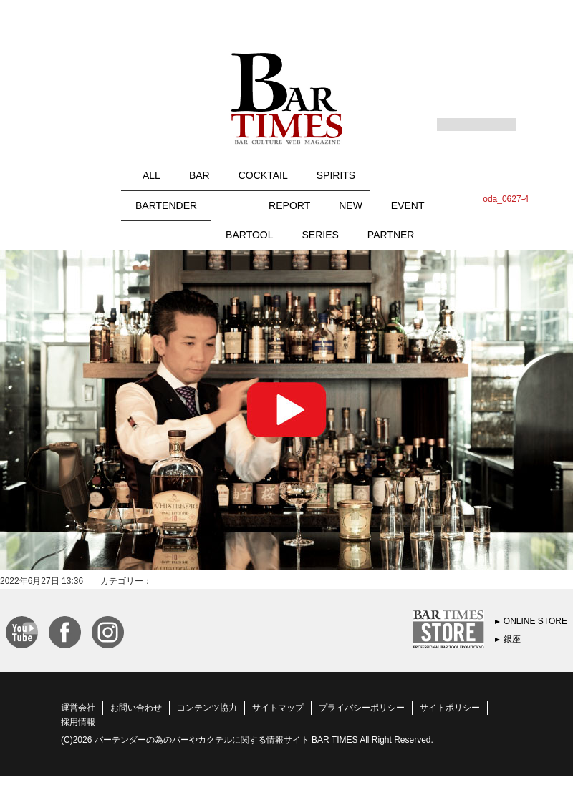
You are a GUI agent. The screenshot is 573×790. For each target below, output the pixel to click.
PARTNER (391, 234)
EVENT (408, 205)
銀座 (512, 639)
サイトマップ (278, 708)
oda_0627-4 (506, 199)
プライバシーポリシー (362, 708)
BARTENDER (166, 205)
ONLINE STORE (535, 621)
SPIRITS (336, 175)
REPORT (289, 205)
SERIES (320, 234)
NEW (350, 205)
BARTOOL (249, 234)
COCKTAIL (263, 175)
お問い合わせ (136, 708)
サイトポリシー (450, 708)
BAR (199, 175)
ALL (151, 175)
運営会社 (78, 708)
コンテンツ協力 (207, 708)
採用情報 (78, 722)
